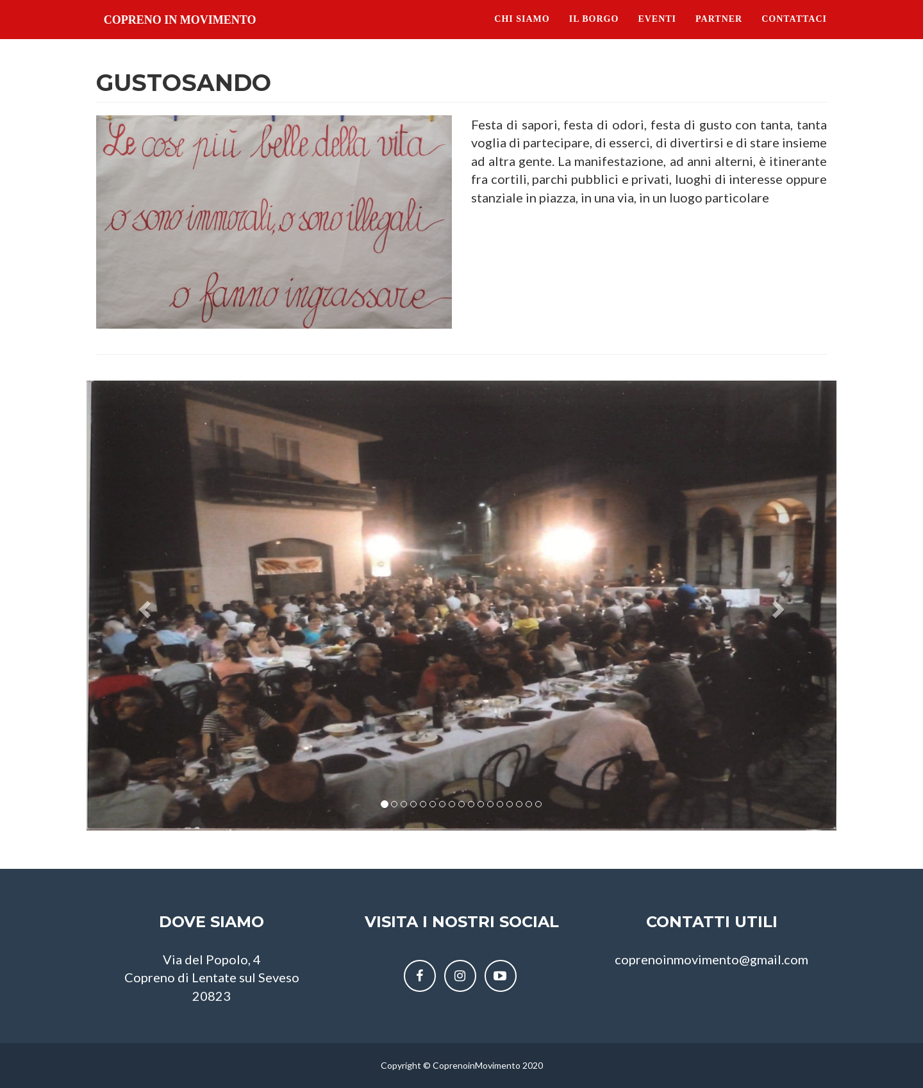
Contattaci (794, 32)
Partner (718, 32)
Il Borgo (594, 32)
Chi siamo (521, 32)
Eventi (657, 32)
